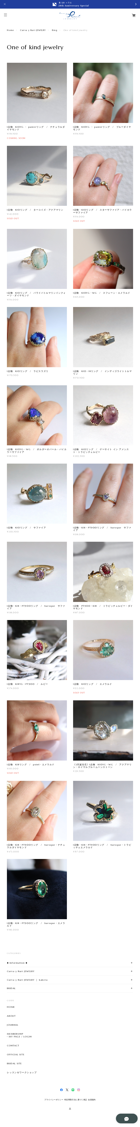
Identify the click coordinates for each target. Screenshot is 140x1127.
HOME (11, 1007)
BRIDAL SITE (14, 1063)
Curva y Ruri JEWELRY (33, 30)
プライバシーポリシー (53, 1100)
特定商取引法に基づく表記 (75, 1100)
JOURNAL (12, 1025)
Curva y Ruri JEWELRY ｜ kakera (27, 979)
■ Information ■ (17, 962)
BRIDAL (11, 988)
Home (10, 30)
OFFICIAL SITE (15, 1054)
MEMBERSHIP (15, 1034)
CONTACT (13, 1045)
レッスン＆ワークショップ (22, 1072)
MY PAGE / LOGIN (20, 1036)
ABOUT (11, 1016)
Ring (54, 30)
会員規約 (92, 1100)
